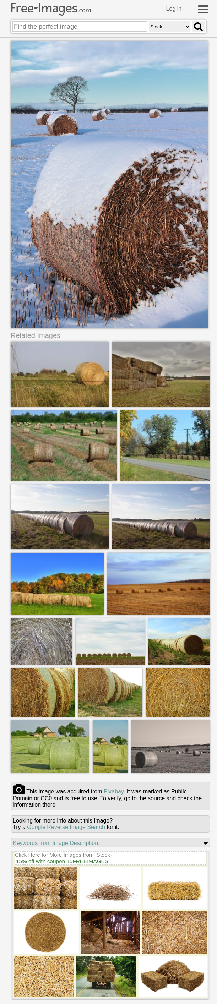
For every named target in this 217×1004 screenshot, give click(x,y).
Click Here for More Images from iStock (62, 855)
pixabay (114, 792)
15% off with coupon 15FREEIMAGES (62, 861)
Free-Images (51, 8)
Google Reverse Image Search (66, 827)
